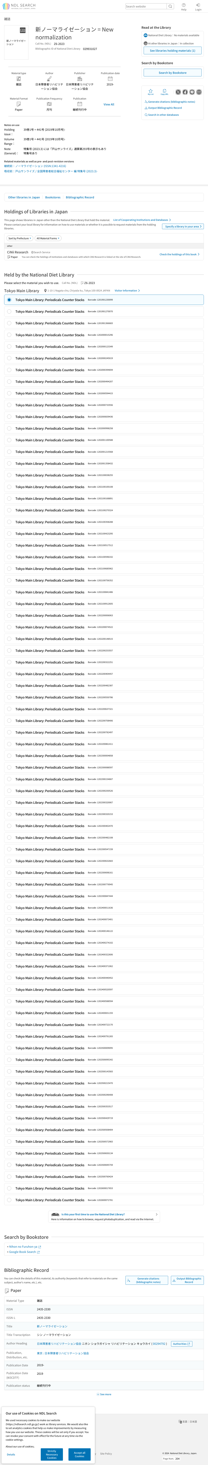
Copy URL (164, 92)
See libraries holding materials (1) (172, 50)
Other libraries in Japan (24, 197)
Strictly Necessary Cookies (52, 1454)
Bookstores (52, 197)
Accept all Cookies (79, 1454)
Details (11, 1454)
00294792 (159, 1343)
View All (109, 104)
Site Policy (106, 1453)
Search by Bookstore (173, 72)
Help (184, 6)
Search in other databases (161, 115)
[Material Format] (48, 238)
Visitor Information (128, 291)
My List (151, 92)
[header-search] (149, 6)
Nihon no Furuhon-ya (25, 1246)
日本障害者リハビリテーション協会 (59, 1343)
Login (198, 6)
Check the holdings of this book (180, 254)
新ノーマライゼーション (52, 1326)
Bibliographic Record (80, 197)
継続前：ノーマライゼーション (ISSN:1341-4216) (35, 166)
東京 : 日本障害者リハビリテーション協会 (63, 1353)
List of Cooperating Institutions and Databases (142, 220)
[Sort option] (19, 238)
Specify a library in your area (184, 226)
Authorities (181, 1344)
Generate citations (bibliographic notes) (169, 102)
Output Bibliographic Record (163, 108)
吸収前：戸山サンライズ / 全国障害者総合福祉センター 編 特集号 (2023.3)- (51, 171)
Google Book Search (24, 1252)
